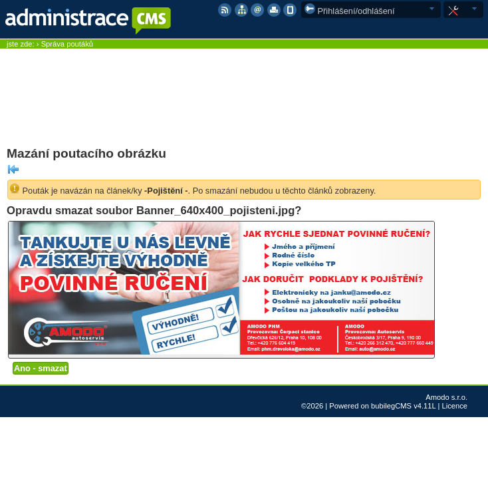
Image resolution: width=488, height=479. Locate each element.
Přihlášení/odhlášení (350, 11)
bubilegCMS (391, 406)
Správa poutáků (67, 44)
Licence (454, 406)
